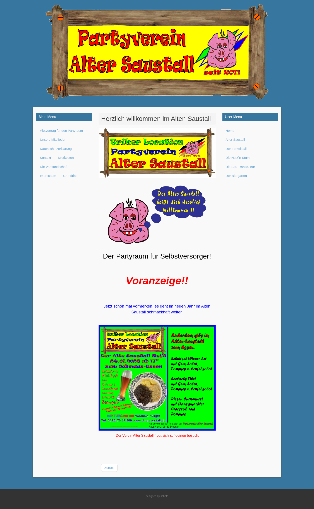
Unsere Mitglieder (53, 139)
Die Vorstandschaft (53, 167)
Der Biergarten (236, 176)
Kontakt (45, 157)
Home (230, 130)
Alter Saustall (235, 139)
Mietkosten (66, 157)
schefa (164, 496)
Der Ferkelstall (236, 149)
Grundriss (70, 176)
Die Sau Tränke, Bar (240, 167)
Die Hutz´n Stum (238, 157)
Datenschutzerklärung (56, 149)
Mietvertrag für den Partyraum (61, 130)
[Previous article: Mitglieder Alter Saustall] (109, 468)
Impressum (48, 176)
